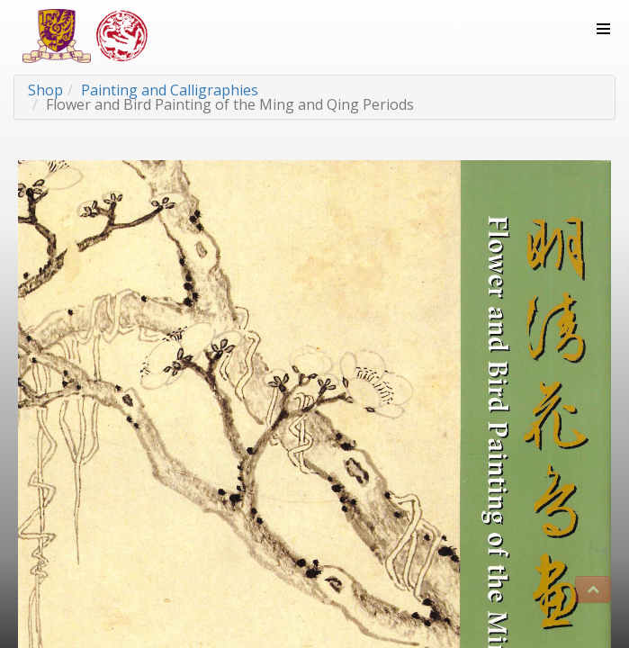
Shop (45, 90)
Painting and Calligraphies (169, 90)
